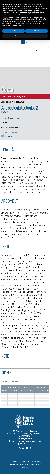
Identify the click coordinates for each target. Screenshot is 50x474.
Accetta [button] (36, 31)
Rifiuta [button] (13, 31)
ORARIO (8, 136)
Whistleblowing (26, 444)
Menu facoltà (40, 51)
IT (22, 42)
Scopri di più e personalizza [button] (25, 36)
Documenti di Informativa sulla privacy (26, 441)
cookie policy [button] (17, 15)
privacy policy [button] (36, 6)
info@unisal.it (26, 439)
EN (27, 42)
